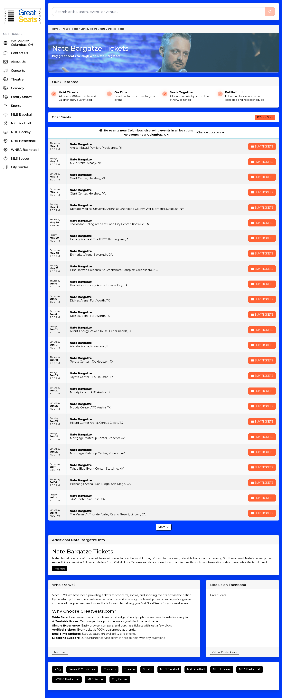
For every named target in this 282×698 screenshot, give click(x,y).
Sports (147, 669)
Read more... (60, 652)
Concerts (110, 669)
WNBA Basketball (67, 679)
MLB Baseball (169, 669)
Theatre (129, 669)
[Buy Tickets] (262, 146)
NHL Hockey (222, 669)
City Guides (119, 679)
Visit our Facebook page (224, 652)
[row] (163, 146)
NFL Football (196, 669)
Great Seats (218, 595)
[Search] (158, 11)
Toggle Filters (265, 117)
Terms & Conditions (82, 669)
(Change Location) (210, 132)
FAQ (58, 669)
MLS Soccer (95, 679)
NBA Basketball (249, 669)
